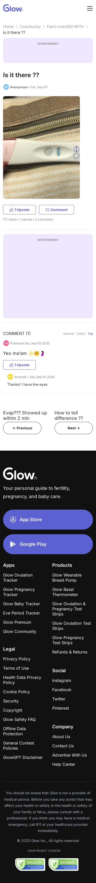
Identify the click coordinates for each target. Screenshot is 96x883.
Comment (56, 209)
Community (30, 26)
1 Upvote (19, 209)
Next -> (74, 428)
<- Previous (22, 428)
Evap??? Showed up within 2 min (25, 415)
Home (8, 26)
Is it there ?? (14, 32)
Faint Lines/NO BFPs (65, 26)
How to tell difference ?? (69, 415)
